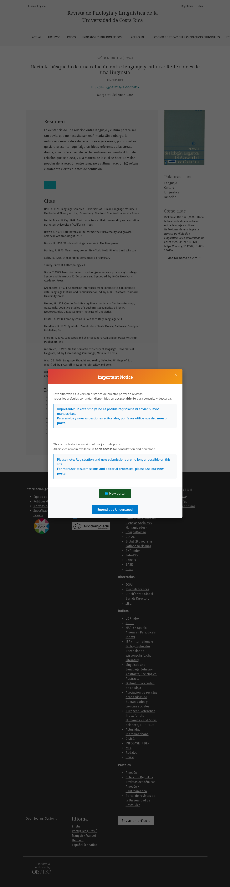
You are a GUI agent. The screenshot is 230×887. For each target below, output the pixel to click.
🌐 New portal (115, 493)
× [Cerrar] (175, 375)
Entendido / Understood (115, 509)
